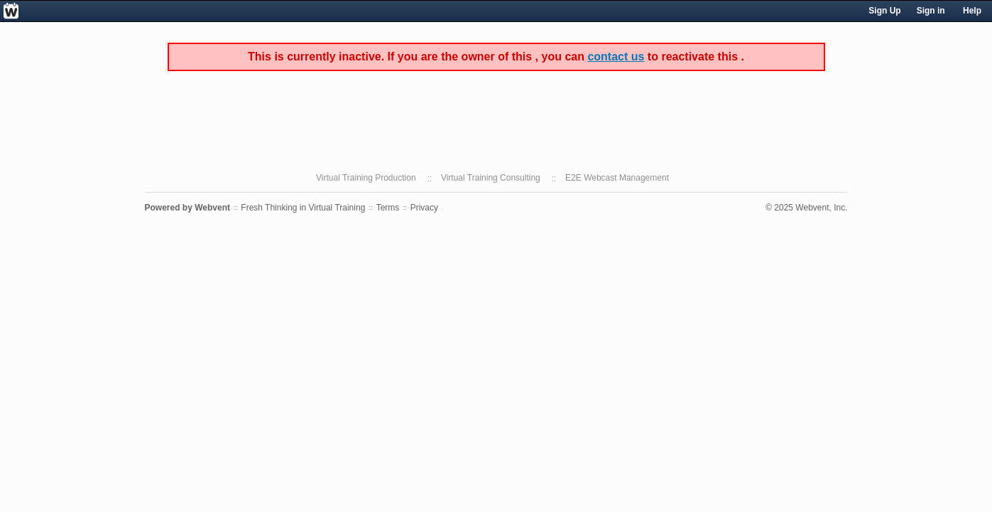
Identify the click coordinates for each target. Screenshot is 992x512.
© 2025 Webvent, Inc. (806, 208)
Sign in (931, 11)
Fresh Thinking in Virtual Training (303, 208)
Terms (388, 208)
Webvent (212, 208)
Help (972, 11)
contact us (615, 56)
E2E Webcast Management (617, 178)
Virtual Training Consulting (490, 178)
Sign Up (884, 11)
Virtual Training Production (366, 178)
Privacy (424, 208)
